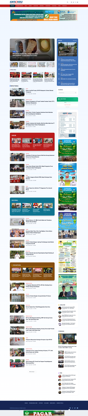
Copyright (41, 403)
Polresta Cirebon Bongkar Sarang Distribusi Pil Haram (38, 296)
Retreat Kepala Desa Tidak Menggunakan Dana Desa (38, 307)
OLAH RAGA (54, 5)
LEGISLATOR (36, 5)
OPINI (59, 5)
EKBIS (26, 5)
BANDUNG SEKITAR (19, 5)
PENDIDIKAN (64, 5)
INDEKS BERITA (52, 403)
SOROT (27, 88)
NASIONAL (42, 5)
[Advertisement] (44, 29)
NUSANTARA (48, 5)
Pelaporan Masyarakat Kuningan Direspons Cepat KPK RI (39, 339)
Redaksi (26, 403)
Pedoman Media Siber (33, 403)
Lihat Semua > (75, 40)
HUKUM (30, 5)
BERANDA (12, 5)
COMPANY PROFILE (60, 403)
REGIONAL (27, 110)
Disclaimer (46, 403)
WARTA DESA (28, 251)
